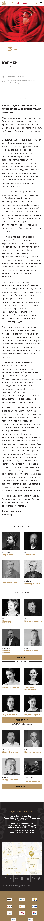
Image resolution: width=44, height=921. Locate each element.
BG (34, 3)
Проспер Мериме (32, 584)
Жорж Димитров (10, 752)
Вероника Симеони (6, 622)
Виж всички (22, 658)
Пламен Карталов (32, 752)
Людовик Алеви (9, 582)
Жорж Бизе (7, 554)
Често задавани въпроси (10, 887)
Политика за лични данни (21, 885)
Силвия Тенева (31, 651)
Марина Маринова (10, 687)
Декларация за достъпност (28, 887)
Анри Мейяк (29, 554)
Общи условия (7, 885)
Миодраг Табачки (10, 780)
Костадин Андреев (33, 621)
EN (37, 3)
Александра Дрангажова (30, 688)
